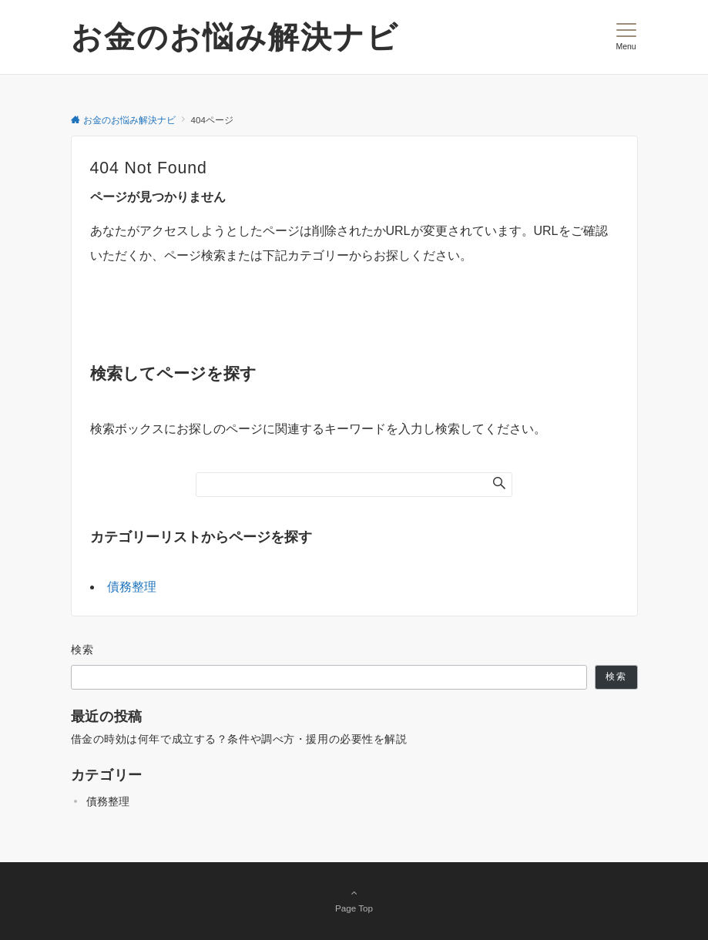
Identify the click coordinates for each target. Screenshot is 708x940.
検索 (83, 649)
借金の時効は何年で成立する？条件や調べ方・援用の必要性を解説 (239, 739)
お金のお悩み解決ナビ (235, 37)
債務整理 (131, 586)
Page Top (354, 900)
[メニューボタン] (626, 37)
